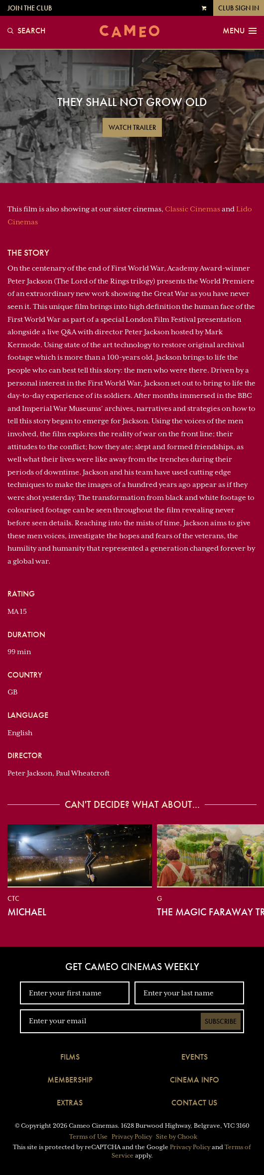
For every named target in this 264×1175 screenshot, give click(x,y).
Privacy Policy (132, 1136)
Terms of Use (88, 1136)
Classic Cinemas (192, 209)
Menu (240, 31)
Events (194, 1057)
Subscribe (221, 1021)
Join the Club (29, 7)
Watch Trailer (132, 127)
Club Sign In (238, 7)
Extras (70, 1102)
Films (70, 1057)
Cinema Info (194, 1080)
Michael (26, 911)
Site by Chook (176, 1136)
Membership (70, 1080)
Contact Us (194, 1102)
